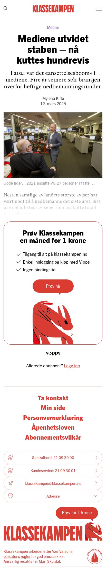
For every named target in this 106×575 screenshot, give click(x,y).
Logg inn (72, 365)
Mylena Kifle (53, 98)
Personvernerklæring (53, 417)
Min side (53, 407)
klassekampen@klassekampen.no (53, 483)
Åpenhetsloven (53, 427)
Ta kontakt (53, 398)
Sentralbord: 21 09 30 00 (53, 457)
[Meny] (99, 8)
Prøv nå (53, 285)
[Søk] (5, 9)
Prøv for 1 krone (77, 512)
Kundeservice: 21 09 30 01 (53, 470)
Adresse (53, 496)
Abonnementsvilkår (53, 437)
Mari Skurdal (49, 561)
